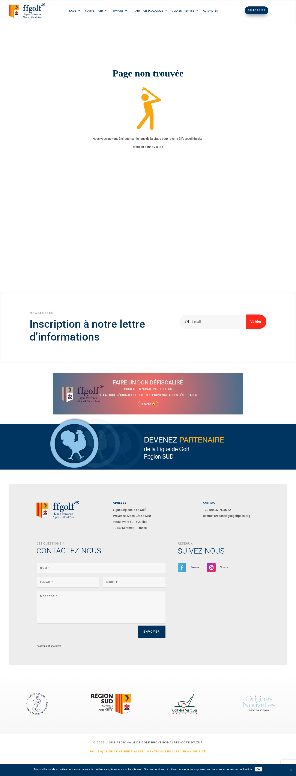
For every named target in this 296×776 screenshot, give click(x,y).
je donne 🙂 (148, 403)
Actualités (210, 10)
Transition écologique (147, 10)
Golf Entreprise (183, 10)
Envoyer (151, 631)
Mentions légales (163, 751)
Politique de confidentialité (117, 751)
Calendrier (257, 10)
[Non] (290, 770)
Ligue (72, 10)
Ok (258, 769)
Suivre (195, 567)
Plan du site (194, 751)
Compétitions (94, 10)
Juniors (118, 10)
